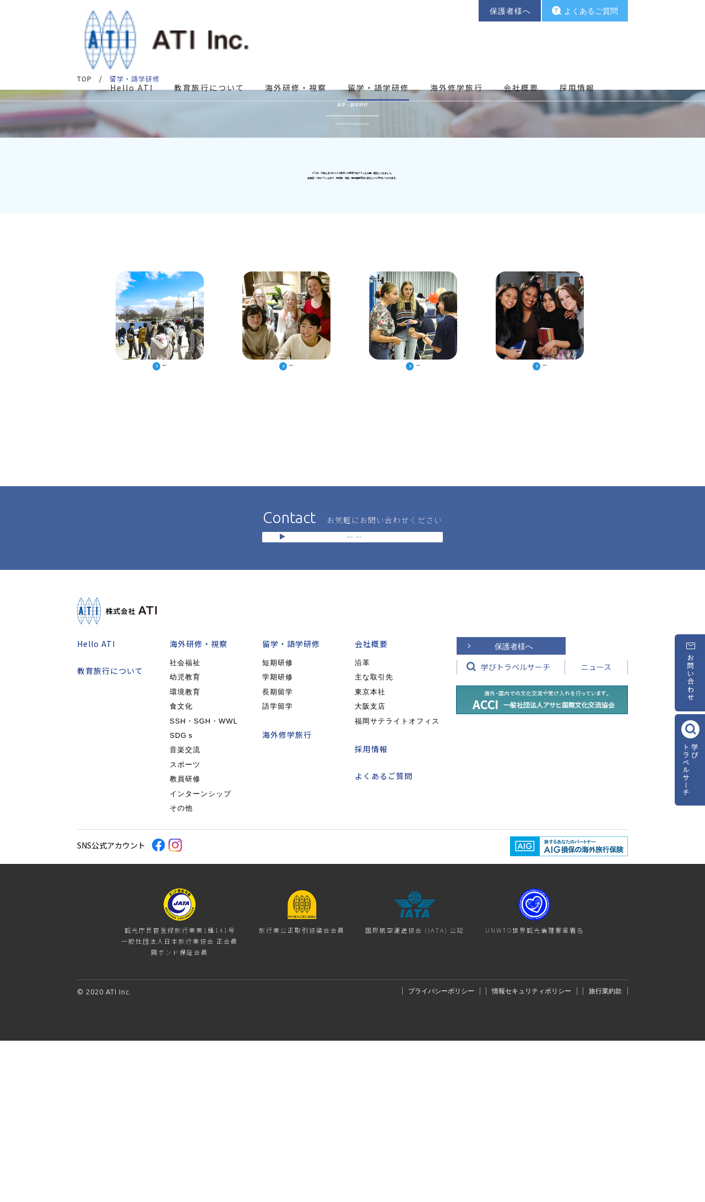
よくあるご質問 (384, 937)
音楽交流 (185, 911)
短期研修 (277, 824)
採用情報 (577, 60)
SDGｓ (182, 897)
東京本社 (370, 853)
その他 (181, 969)
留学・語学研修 (291, 805)
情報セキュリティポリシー (531, 1152)
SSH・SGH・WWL (204, 882)
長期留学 (277, 853)
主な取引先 (374, 838)
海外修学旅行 (456, 60)
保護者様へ (514, 807)
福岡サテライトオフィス (397, 882)
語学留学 (277, 867)
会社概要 (371, 805)
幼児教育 (185, 838)
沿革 (362, 824)
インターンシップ (200, 954)
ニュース (596, 828)
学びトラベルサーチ (515, 828)
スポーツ (185, 926)
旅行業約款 (605, 1152)
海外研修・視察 (198, 805)
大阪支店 (370, 867)
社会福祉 (185, 824)
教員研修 (185, 940)
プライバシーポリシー (441, 1152)
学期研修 (277, 838)
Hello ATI (131, 60)
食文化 (181, 867)
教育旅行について (209, 60)
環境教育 (185, 853)
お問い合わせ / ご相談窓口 (354, 689)
